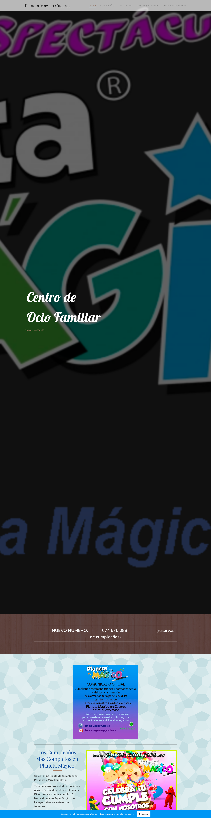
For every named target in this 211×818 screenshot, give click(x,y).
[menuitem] (93, 5)
